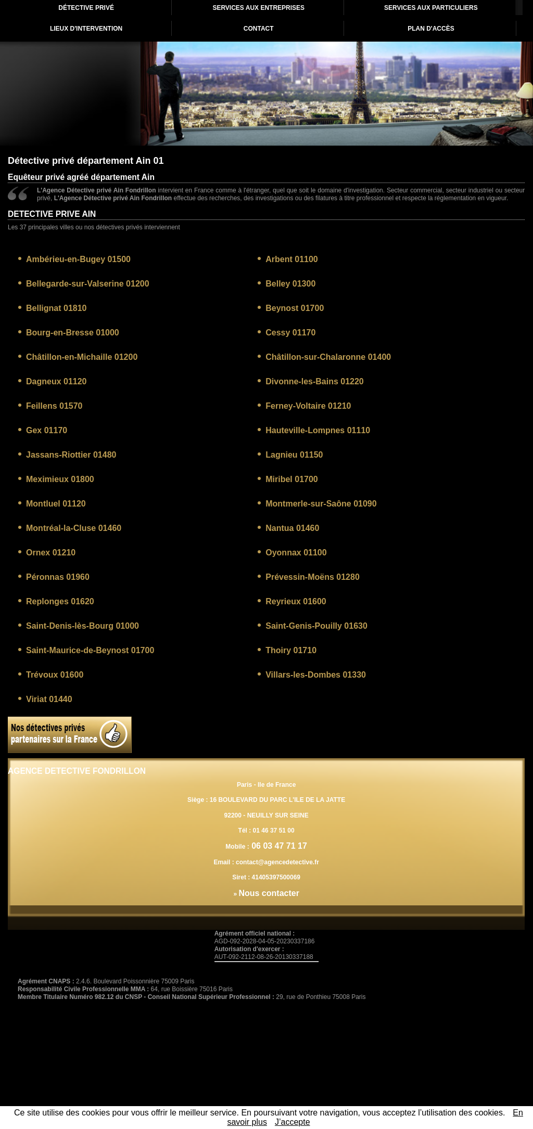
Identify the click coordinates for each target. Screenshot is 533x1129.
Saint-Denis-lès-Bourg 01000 (82, 625)
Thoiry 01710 (290, 650)
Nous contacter (268, 893)
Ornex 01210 (50, 552)
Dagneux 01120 (56, 381)
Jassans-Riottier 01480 (71, 454)
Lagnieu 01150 (294, 454)
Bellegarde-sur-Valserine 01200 (87, 283)
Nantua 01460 (292, 528)
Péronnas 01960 (58, 577)
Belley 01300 (290, 283)
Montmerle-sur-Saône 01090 (320, 503)
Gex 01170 (46, 430)
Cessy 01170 (290, 332)
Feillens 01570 (54, 405)
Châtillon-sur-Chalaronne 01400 (328, 357)
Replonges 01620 (60, 601)
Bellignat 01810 (56, 308)
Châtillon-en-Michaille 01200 (81, 357)
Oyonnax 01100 (295, 552)
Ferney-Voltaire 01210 (308, 405)
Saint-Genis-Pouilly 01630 (316, 625)
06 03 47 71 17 (278, 845)
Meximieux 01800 (60, 479)
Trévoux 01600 (54, 674)
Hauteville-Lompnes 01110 (317, 430)
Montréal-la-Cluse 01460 (73, 528)
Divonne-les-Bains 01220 (314, 381)
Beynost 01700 (294, 308)
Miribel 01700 (291, 479)
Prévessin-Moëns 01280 (312, 577)
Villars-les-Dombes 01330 (315, 674)
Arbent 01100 (291, 259)
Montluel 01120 (56, 503)
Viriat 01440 (49, 699)
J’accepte (292, 1122)
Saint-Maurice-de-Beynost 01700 (90, 650)
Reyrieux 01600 (295, 601)
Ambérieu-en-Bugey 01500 (78, 259)
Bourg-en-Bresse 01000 (72, 332)
